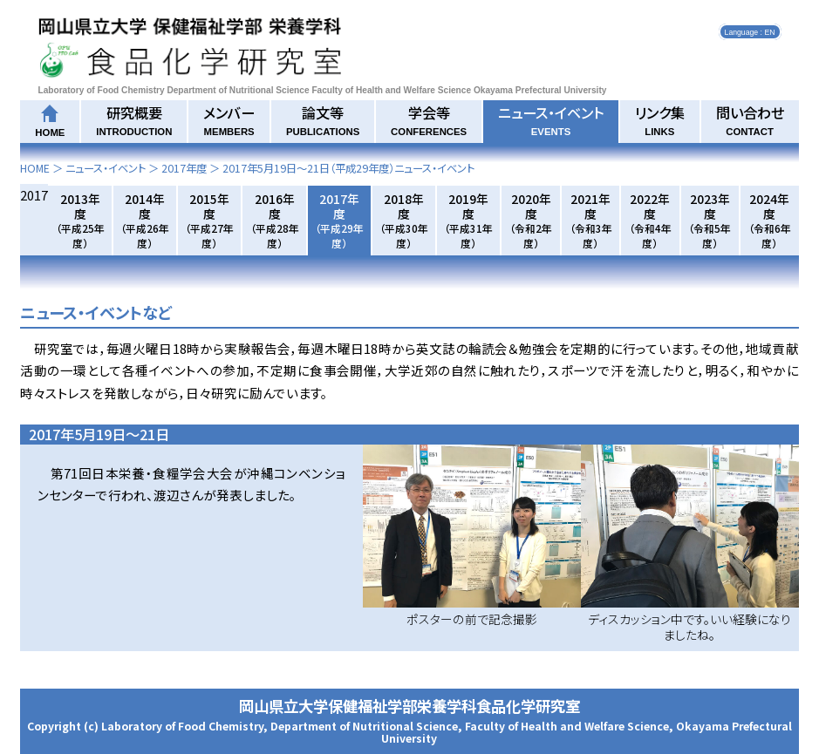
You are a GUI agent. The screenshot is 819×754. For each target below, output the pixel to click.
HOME (35, 168)
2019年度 (468, 220)
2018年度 (403, 220)
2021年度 (591, 220)
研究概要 (134, 119)
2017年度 (184, 168)
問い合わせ (750, 119)
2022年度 (650, 220)
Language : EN (750, 31)
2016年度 (274, 220)
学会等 (429, 119)
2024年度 (769, 220)
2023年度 (709, 220)
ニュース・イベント (551, 119)
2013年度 (80, 220)
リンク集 (660, 119)
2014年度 (144, 220)
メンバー (229, 119)
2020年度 (530, 220)
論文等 (322, 119)
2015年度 (209, 220)
